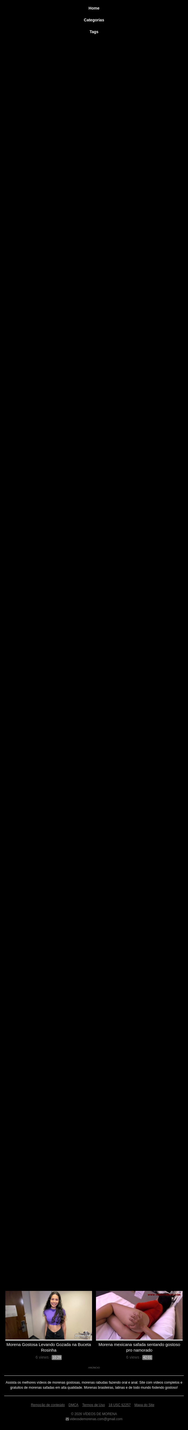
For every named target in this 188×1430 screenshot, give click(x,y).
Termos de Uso (93, 1405)
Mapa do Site (144, 1405)
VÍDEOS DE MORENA (99, 1414)
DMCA (73, 1405)
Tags (94, 32)
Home (94, 8)
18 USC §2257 (120, 1405)
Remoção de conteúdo (48, 1405)
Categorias (94, 20)
